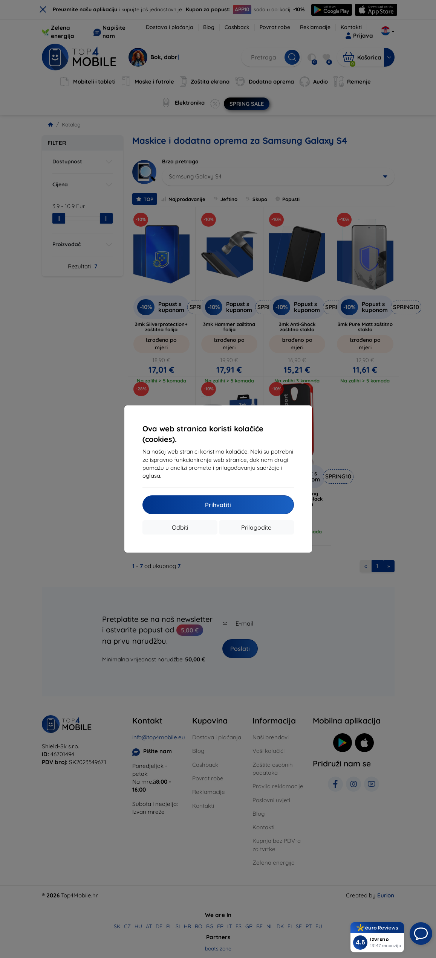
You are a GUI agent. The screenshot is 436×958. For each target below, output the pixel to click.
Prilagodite (256, 527)
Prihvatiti (218, 505)
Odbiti (180, 527)
